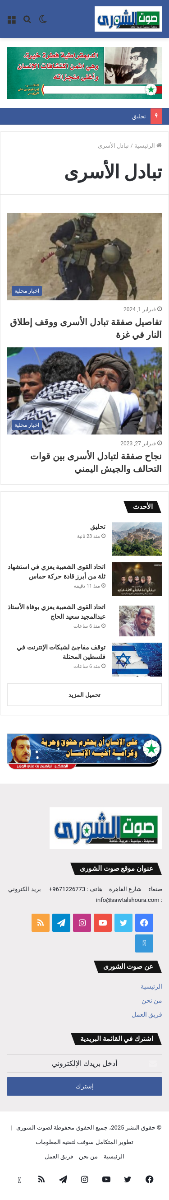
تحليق (139, 116)
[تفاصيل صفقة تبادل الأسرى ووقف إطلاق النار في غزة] (84, 256)
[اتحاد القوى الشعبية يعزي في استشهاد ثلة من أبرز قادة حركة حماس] (137, 579)
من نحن (152, 1000)
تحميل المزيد (84, 694)
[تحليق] (137, 539)
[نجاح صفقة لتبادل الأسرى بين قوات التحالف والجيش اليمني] (84, 390)
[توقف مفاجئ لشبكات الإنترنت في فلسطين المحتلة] (137, 660)
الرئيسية (148, 145)
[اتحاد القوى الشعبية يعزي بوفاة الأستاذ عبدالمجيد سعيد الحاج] (137, 619)
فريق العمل (147, 1014)
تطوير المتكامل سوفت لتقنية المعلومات (84, 1142)
